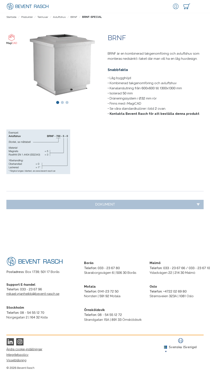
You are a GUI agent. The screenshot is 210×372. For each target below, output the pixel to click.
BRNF (73, 17)
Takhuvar (42, 17)
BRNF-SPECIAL (92, 17)
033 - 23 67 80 (109, 268)
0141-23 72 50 (108, 291)
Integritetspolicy (17, 354)
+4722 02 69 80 (175, 291)
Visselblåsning (16, 360)
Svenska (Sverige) (180, 347)
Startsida (11, 17)
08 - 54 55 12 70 (32, 313)
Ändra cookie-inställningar (24, 349)
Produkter (27, 17)
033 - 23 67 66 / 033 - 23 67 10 (186, 268)
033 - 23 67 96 (31, 289)
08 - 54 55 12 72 (110, 315)
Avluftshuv (59, 17)
